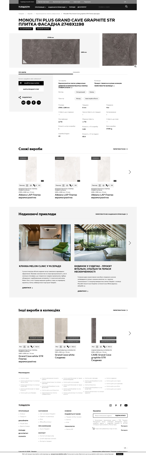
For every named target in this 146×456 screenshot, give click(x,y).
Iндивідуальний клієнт (27, 2)
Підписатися (120, 415)
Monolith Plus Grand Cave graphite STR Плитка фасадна (81, 13)
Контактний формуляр (47, 436)
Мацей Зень (24, 423)
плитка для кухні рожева (71, 382)
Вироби (30, 13)
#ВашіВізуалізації (45, 422)
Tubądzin (21, 13)
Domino (68, 419)
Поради (72, 7)
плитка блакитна (90, 385)
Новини (68, 411)
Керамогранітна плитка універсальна (48, 13)
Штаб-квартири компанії (48, 438)
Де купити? (23, 433)
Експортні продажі (46, 441)
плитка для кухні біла (113, 386)
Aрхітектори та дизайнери (61, 2)
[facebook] (34, 102)
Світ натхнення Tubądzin (47, 414)
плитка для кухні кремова (114, 383)
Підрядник (87, 2)
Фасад (78, 98)
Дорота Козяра (25, 426)
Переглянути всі (120, 149)
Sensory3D (69, 429)
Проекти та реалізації (47, 416)
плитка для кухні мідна (113, 381)
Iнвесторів (77, 2)
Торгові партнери (43, 2)
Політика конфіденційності (119, 451)
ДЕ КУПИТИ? (82, 7)
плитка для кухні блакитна (50, 390)
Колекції (22, 414)
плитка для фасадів (91, 378)
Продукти (23, 416)
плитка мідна (24, 378)
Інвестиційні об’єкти (91, 98)
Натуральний (80, 92)
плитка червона (111, 378)
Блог (41, 419)
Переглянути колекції (104, 86)
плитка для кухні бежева (28, 393)
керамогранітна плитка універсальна (49, 393)
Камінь (92, 92)
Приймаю (119, 454)
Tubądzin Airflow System (73, 417)
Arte (67, 422)
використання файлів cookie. (59, 454)
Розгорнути (124, 426)
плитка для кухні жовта (113, 389)
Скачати (22, 436)
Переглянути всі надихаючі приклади (111, 214)
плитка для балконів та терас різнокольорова (72, 379)
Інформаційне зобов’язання (101, 451)
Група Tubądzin (45, 429)
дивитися (27, 288)
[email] (23, 102)
